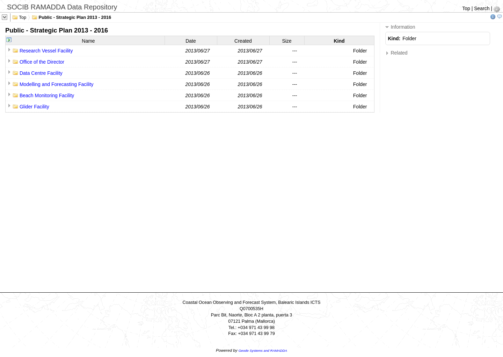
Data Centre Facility (41, 73)
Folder (360, 50)
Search (481, 8)
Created (243, 41)
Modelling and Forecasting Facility (57, 84)
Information (400, 27)
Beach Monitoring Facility (47, 95)
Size (286, 41)
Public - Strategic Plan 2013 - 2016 (71, 17)
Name (88, 41)
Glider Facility (34, 106)
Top (466, 8)
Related (396, 53)
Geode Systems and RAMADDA (263, 350)
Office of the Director (42, 62)
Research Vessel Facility (46, 50)
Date (190, 41)
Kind (339, 41)
